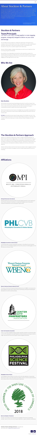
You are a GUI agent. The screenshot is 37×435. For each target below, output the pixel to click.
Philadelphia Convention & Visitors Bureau (9, 242)
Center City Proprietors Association (8, 330)
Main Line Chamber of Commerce (7, 415)
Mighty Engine (34, 433)
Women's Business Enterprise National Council (10, 286)
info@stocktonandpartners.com (14, 428)
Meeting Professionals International (8, 198)
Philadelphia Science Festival (6, 374)
